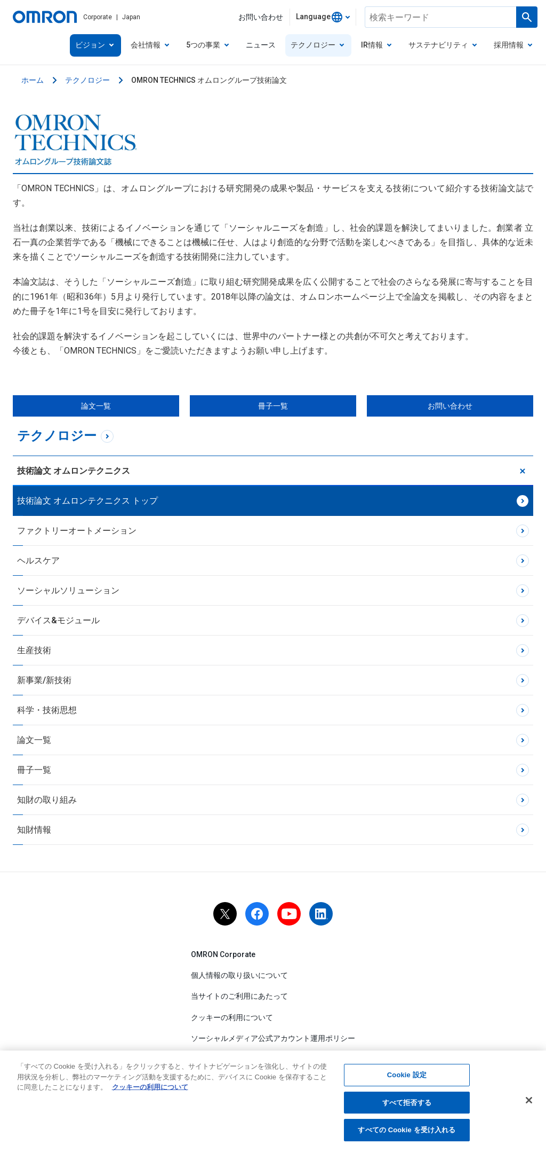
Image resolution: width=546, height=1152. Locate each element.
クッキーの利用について (232, 1017)
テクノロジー (87, 80)
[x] (225, 914)
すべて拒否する (406, 1105)
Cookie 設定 (407, 1077)
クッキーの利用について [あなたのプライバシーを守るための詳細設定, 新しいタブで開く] (150, 1090)
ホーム (32, 80)
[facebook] (257, 914)
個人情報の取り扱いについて (239, 975)
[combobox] (323, 17)
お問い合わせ (450, 406)
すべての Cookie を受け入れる (406, 1133)
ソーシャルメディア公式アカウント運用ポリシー (273, 1038)
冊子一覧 (273, 406)
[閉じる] (529, 1102)
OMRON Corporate (223, 954)
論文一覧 (96, 406)
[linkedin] (321, 914)
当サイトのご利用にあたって (239, 996)
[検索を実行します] (526, 17)
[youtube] (289, 914)
